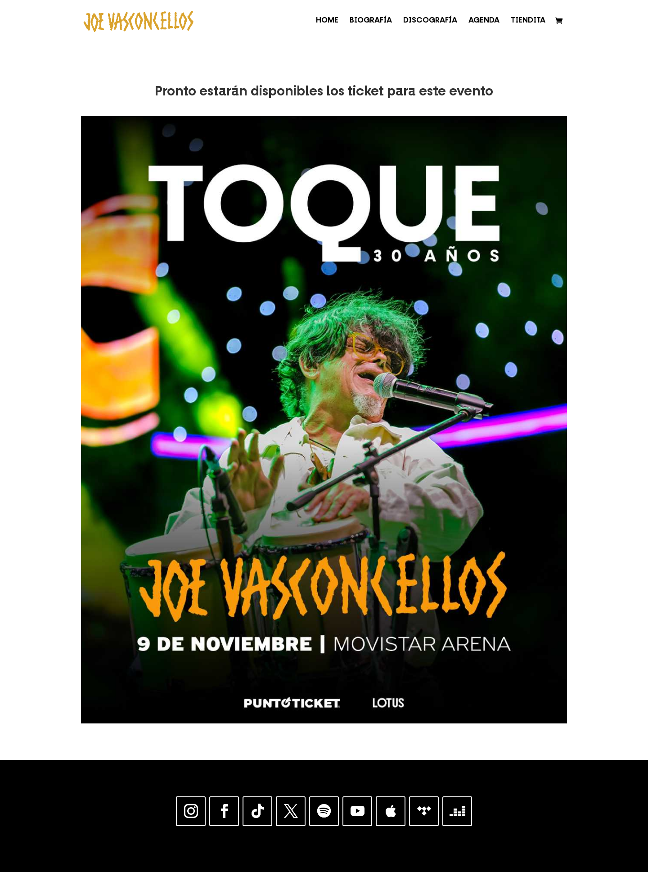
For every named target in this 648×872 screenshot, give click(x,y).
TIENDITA (528, 21)
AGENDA (484, 21)
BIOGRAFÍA (371, 21)
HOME (327, 21)
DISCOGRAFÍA (430, 21)
